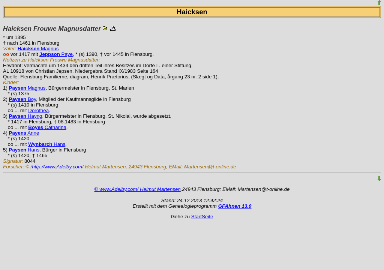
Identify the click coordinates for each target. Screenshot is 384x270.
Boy (22, 99)
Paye (56, 54)
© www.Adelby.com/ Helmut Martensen (137, 189)
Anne (24, 133)
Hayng (25, 116)
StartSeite (202, 216)
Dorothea (38, 110)
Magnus (38, 48)
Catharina (47, 127)
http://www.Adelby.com (57, 167)
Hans (46, 144)
